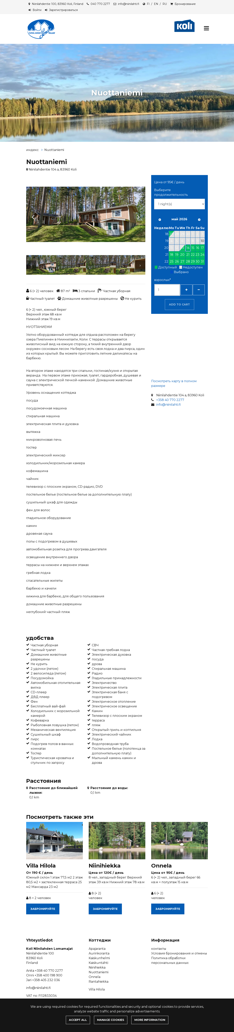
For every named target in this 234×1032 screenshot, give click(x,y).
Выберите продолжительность (171, 192)
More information (149, 1019)
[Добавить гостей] (186, 289)
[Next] (138, 215)
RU (165, 4)
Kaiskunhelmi (99, 958)
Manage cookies (110, 1019)
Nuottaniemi (54, 150)
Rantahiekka (98, 981)
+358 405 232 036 (46, 980)
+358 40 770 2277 (170, 400)
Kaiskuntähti (98, 963)
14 (187, 248)
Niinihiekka (97, 967)
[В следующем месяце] (199, 219)
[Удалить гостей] (199, 289)
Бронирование (185, 4)
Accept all (78, 1019)
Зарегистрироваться (63, 10)
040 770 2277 (100, 4)
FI (148, 4)
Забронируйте (42, 908)
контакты (158, 949)
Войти (37, 10)
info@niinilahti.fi (128, 4)
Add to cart (179, 304)
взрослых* (162, 280)
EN (156, 4)
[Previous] (33, 215)
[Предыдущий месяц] (159, 219)
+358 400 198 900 (48, 975)
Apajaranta (97, 949)
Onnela (94, 977)
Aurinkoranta (99, 953)
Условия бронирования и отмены (179, 953)
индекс (32, 150)
